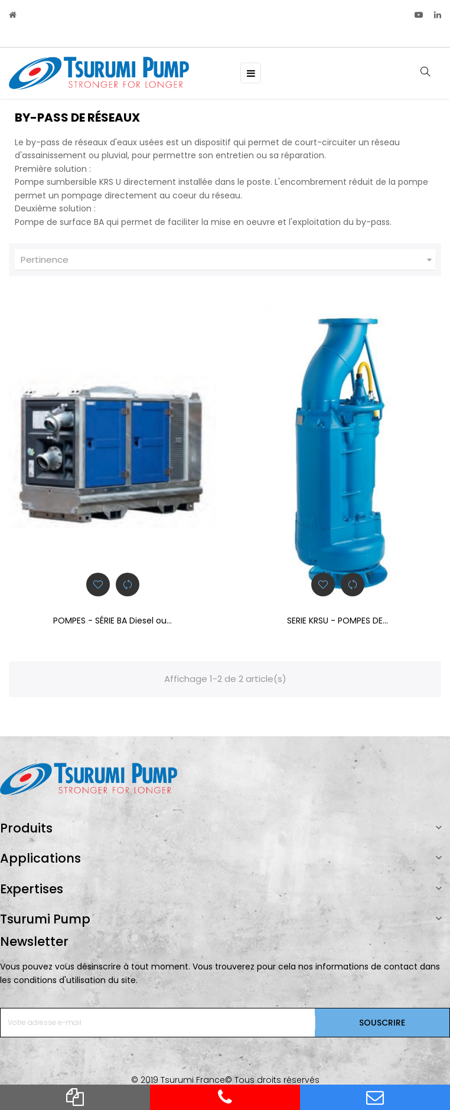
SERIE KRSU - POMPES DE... (337, 620)
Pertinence (228, 259)
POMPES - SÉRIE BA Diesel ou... (112, 620)
